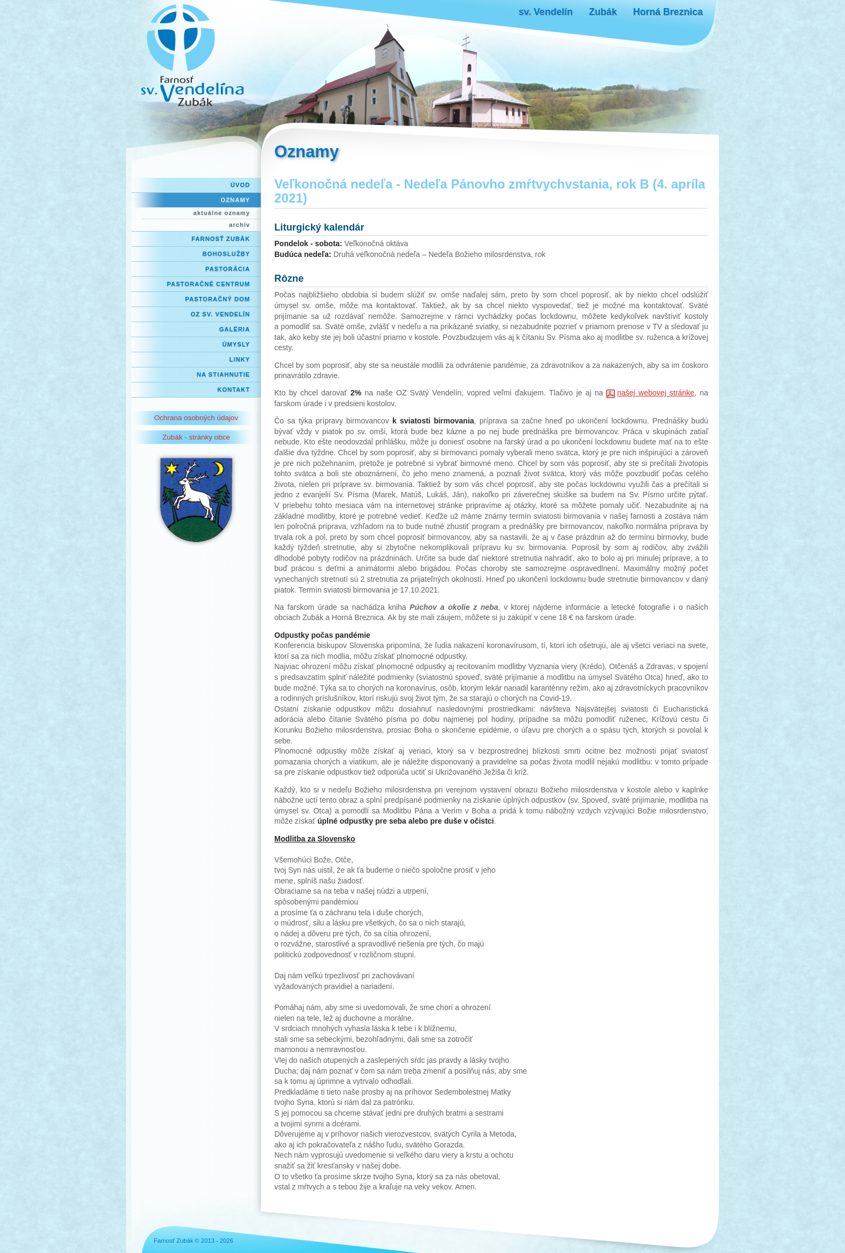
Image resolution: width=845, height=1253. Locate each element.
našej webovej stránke (655, 392)
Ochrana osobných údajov (196, 418)
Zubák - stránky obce (196, 437)
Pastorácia (227, 269)
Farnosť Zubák (220, 238)
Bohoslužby (226, 253)
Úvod (240, 185)
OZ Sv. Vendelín (220, 314)
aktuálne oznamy (221, 213)
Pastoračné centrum (208, 284)
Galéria (234, 329)
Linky (239, 359)
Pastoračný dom (218, 299)
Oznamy (235, 200)
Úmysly (236, 344)
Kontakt (233, 389)
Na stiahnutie (223, 374)
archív (239, 224)
